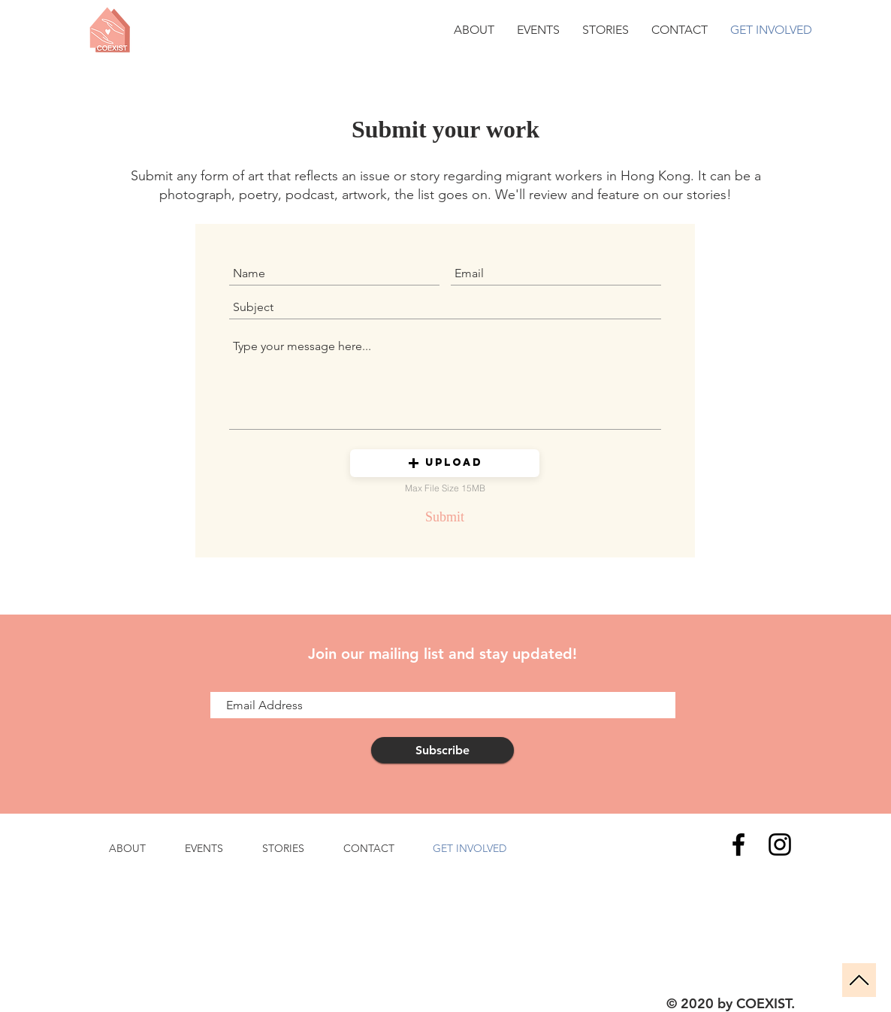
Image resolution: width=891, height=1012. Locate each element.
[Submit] (444, 517)
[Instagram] (780, 844)
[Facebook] (738, 844)
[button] (444, 463)
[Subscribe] (442, 750)
